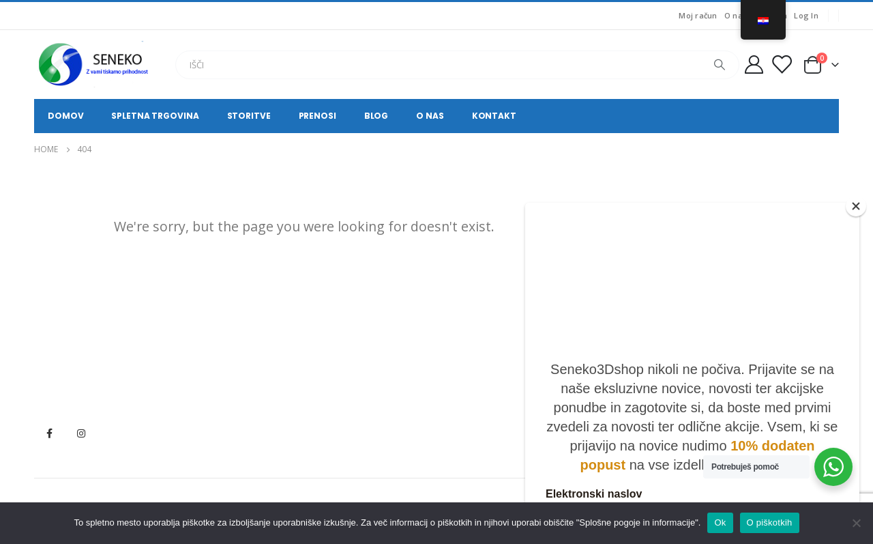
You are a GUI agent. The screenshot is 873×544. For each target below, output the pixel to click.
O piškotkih (770, 522)
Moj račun (698, 15)
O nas (735, 15)
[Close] (856, 206)
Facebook (49, 433)
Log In (806, 15)
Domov (65, 115)
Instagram (81, 433)
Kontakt (494, 115)
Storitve (249, 115)
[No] (856, 523)
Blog (376, 115)
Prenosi (317, 115)
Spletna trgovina (154, 115)
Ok (720, 522)
